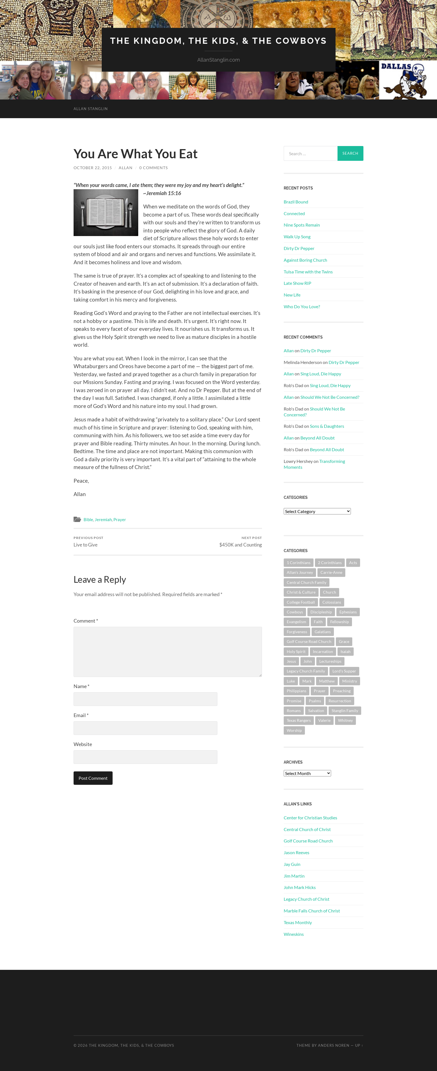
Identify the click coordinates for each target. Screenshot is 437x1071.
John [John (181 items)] (308, 661)
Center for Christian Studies (310, 817)
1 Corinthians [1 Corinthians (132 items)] (298, 562)
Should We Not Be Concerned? (329, 396)
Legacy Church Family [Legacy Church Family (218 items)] (306, 671)
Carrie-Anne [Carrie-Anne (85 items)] (331, 572)
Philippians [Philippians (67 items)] (296, 690)
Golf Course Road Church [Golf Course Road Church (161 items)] (309, 641)
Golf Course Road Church (308, 840)
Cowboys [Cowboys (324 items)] (295, 611)
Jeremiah (103, 519)
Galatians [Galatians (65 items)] (323, 631)
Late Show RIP (297, 283)
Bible (88, 519)
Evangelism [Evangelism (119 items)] (296, 621)
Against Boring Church (305, 259)
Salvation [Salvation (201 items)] (316, 710)
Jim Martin (294, 875)
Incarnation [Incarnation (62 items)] (323, 651)
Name (81, 686)
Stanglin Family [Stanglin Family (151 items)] (345, 710)
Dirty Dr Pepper (299, 248)
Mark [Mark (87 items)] (307, 680)
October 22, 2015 (93, 167)
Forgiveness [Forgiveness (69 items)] (297, 631)
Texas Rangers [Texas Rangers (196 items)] (299, 720)
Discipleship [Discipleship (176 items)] (321, 611)
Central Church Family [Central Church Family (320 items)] (306, 582)
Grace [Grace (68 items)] (344, 641)
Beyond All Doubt (317, 437)
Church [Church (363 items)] (329, 591)
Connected (294, 213)
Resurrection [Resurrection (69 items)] (340, 700)
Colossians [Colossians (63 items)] (331, 601)
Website (83, 744)
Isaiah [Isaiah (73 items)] (346, 651)
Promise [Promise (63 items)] (294, 700)
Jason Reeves (296, 852)
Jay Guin (292, 863)
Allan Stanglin (91, 108)
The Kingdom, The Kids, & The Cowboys (218, 40)
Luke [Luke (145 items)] (291, 680)
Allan (126, 167)
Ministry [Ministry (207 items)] (349, 680)
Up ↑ (359, 1045)
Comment (86, 620)
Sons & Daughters (327, 426)
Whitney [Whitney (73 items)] (345, 720)
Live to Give (88, 541)
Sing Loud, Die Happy (320, 373)
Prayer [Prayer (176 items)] (320, 690)
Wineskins (294, 933)
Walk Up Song (297, 236)
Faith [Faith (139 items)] (318, 621)
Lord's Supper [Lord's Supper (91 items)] (344, 671)
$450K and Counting (240, 541)
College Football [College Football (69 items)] (301, 601)
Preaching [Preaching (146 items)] (342, 690)
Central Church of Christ (307, 829)
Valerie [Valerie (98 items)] (324, 720)
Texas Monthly (298, 922)
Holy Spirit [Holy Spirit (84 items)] (296, 651)
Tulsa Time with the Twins (308, 271)
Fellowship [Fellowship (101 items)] (339, 621)
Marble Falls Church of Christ (312, 910)
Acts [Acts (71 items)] (353, 562)
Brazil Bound (296, 201)
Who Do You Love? (302, 306)
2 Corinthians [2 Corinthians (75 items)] (330, 562)
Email (81, 715)
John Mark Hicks (300, 887)
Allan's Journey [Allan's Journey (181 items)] (300, 572)
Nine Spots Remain (302, 224)
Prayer (119, 519)
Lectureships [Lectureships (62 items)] (330, 661)
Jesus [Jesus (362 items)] (291, 661)
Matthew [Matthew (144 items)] (327, 680)
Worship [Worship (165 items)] (294, 730)
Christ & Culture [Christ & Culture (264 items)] (301, 591)
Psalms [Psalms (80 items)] (315, 700)
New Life (292, 294)
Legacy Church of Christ (306, 899)
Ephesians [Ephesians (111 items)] (348, 611)
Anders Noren (333, 1045)
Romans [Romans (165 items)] (294, 710)
